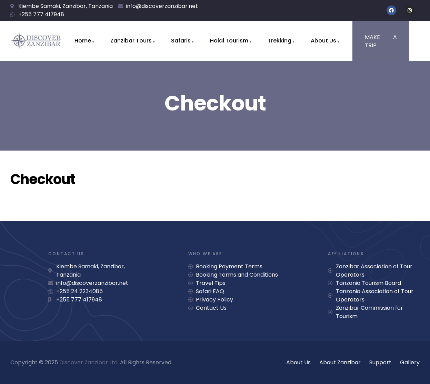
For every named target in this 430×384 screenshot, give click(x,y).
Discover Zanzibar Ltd (88, 362)
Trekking (279, 41)
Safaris (181, 41)
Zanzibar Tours (131, 41)
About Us (323, 41)
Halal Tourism (229, 41)
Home (82, 41)
